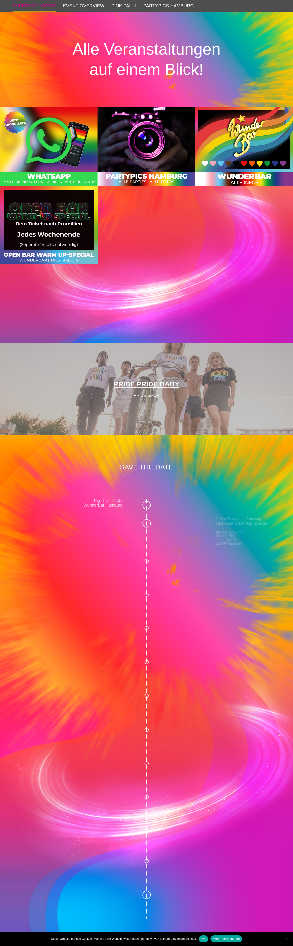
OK (203, 938)
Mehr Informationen (226, 938)
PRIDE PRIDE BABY (146, 384)
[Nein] (287, 939)
